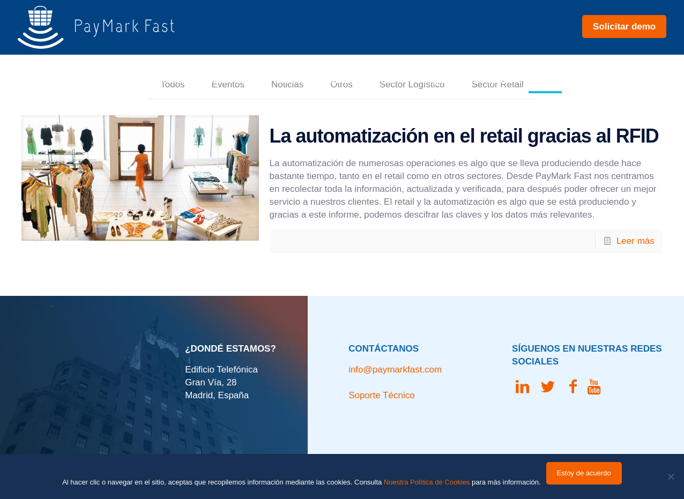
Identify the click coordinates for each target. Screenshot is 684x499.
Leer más (635, 241)
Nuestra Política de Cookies (427, 482)
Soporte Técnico (381, 395)
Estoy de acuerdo (584, 473)
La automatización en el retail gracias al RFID (464, 136)
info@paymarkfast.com (395, 369)
